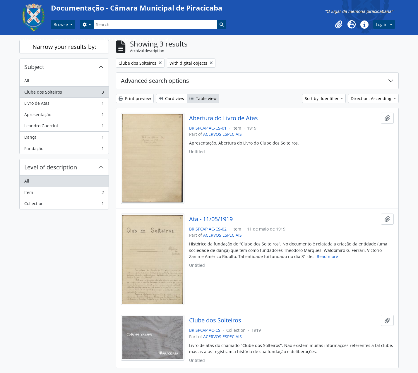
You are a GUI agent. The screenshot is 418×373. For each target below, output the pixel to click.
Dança (64, 138)
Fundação (64, 149)
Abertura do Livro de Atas (223, 118)
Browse (61, 24)
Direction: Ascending (372, 98)
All (26, 80)
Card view (171, 98)
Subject (34, 67)
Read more (327, 256)
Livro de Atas (64, 104)
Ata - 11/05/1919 (211, 219)
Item (64, 193)
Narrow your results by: (64, 47)
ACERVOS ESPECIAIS (222, 134)
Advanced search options (155, 81)
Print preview (135, 98)
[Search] (155, 24)
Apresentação (64, 115)
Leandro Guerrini (64, 127)
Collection (64, 204)
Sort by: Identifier (322, 98)
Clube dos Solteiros (64, 93)
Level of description (50, 167)
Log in (382, 24)
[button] (338, 24)
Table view (203, 98)
